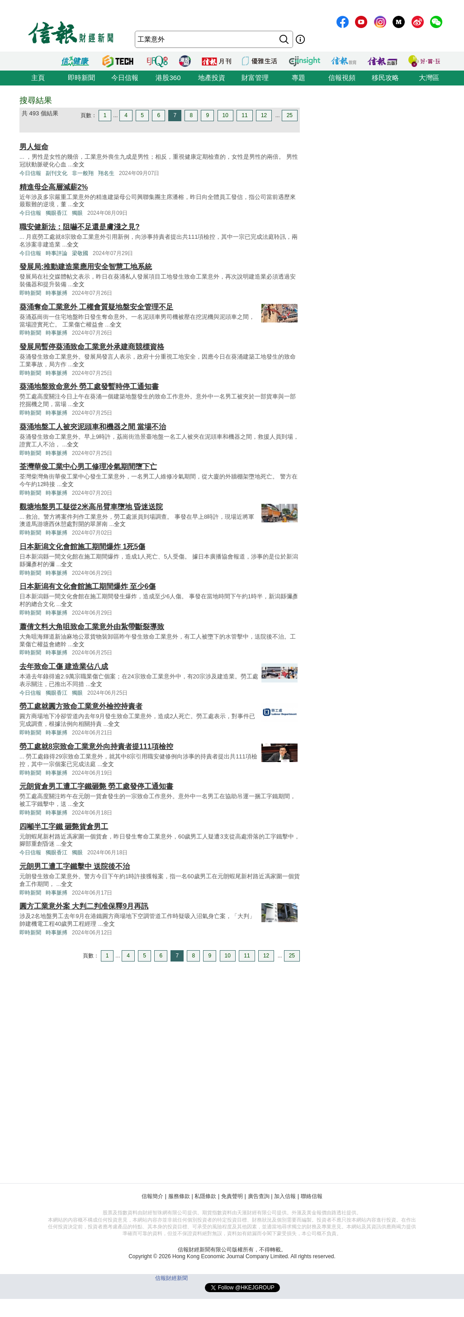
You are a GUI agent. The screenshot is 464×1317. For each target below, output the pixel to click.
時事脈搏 (56, 293)
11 (244, 115)
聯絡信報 (311, 1196)
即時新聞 (81, 77)
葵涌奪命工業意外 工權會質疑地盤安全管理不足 (96, 307)
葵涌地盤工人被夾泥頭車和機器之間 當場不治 (92, 427)
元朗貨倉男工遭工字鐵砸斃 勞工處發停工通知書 (96, 786)
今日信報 (124, 77)
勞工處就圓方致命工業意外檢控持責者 (80, 706)
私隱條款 (205, 1196)
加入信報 (285, 1196)
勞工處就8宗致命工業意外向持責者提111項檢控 (96, 746)
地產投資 (211, 77)
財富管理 (255, 77)
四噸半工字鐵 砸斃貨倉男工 (63, 826)
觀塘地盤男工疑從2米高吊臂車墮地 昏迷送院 (91, 507)
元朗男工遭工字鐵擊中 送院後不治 (74, 866)
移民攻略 (385, 77)
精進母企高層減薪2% (53, 187)
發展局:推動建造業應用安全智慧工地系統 (85, 266)
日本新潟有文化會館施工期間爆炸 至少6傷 (87, 586)
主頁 (38, 77)
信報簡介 (152, 1196)
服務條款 (179, 1196)
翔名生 (106, 173)
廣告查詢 (259, 1196)
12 (264, 115)
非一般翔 (83, 173)
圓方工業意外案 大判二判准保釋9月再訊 (83, 906)
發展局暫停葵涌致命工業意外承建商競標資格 (91, 347)
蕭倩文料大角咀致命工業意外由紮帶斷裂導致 (91, 626)
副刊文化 (56, 173)
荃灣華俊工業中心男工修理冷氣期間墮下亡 (88, 466)
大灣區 (429, 77)
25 (290, 115)
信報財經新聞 (171, 1278)
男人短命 (33, 147)
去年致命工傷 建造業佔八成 (63, 666)
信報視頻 (341, 77)
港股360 (168, 77)
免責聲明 (232, 1196)
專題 (298, 77)
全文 (79, 164)
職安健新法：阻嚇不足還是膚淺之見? (79, 227)
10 (225, 115)
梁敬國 (80, 253)
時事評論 (56, 253)
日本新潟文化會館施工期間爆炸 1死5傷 (82, 546)
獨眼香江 (56, 213)
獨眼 (77, 213)
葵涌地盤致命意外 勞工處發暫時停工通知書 (89, 386)
